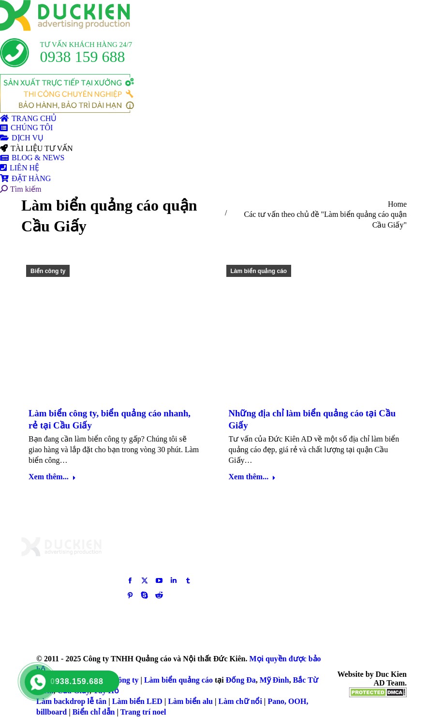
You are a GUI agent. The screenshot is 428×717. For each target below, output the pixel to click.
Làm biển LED (137, 701)
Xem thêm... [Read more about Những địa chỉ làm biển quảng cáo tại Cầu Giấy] (252, 477)
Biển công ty (47, 271)
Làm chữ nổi (240, 701)
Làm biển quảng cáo (259, 271)
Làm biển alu (190, 701)
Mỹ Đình (274, 680)
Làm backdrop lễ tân (71, 701)
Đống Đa (241, 680)
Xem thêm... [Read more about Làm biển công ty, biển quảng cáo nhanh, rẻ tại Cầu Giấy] (52, 477)
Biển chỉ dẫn (94, 712)
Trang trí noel (143, 712)
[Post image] (336, 554)
